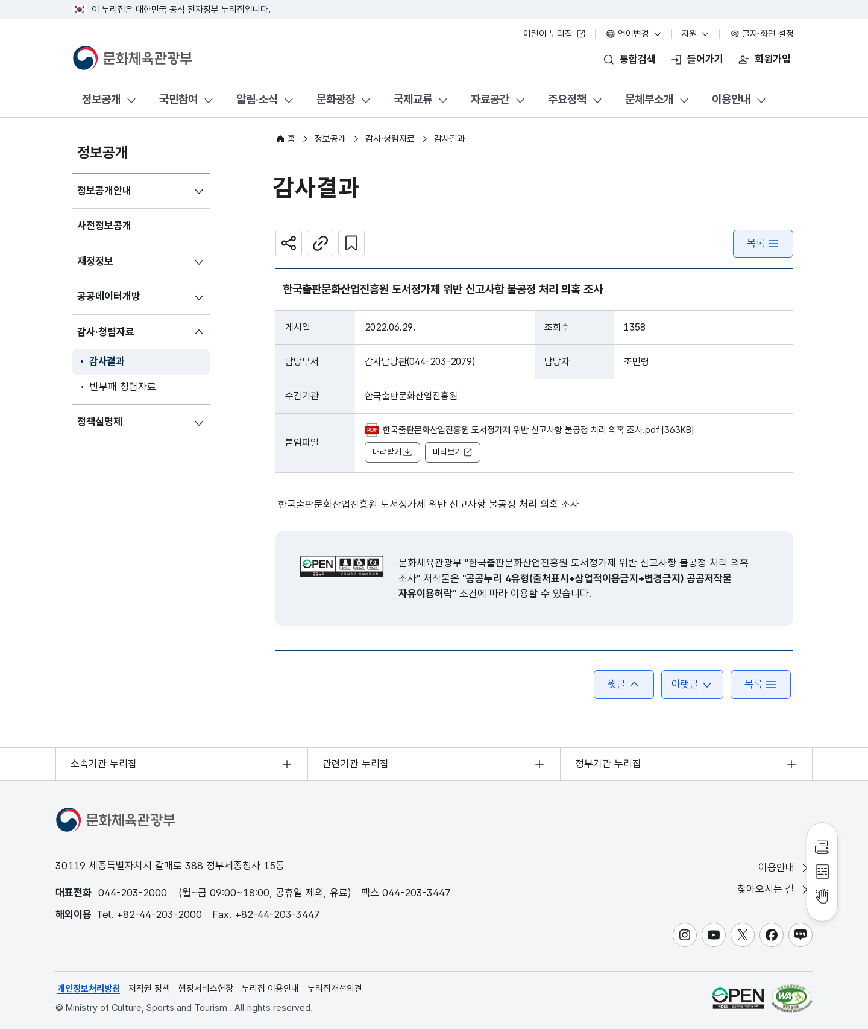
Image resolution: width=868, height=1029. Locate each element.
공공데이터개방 (108, 296)
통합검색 (638, 59)
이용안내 (731, 99)
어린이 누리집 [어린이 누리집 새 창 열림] (554, 33)
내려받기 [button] (392, 452)
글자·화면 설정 (762, 33)
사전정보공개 (104, 226)
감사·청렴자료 (105, 332)
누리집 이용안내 (270, 988)
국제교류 (413, 99)
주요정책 (567, 99)
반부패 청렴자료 (123, 387)
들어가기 (705, 59)
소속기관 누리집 (104, 764)
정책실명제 (99, 422)
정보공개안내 (104, 191)
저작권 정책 (149, 988)
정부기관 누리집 (608, 764)
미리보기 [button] (453, 452)
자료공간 (490, 99)
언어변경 (634, 33)
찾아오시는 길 (774, 889)
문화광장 (335, 99)
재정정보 (95, 261)
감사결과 (107, 361)
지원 (695, 33)
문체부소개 (649, 99)
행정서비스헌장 (205, 988)
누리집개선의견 (334, 988)
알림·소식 (257, 99)
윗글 (624, 684)
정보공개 (101, 99)
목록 (763, 243)
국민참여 (178, 99)
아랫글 (692, 684)
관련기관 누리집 (355, 764)
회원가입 (773, 59)
